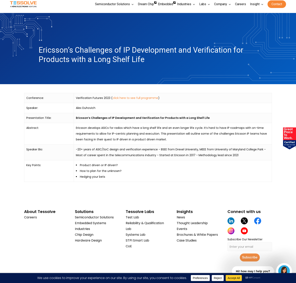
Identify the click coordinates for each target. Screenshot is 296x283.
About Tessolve (40, 211)
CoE (129, 246)
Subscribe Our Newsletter (245, 239)
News (181, 217)
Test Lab (132, 217)
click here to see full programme (135, 98)
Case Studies (187, 240)
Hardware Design (88, 240)
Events (182, 229)
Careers (30, 217)
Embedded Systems (90, 223)
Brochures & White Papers (197, 234)
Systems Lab (135, 234)
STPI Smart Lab (137, 240)
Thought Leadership (192, 223)
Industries (82, 229)
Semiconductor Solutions (94, 217)
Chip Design (84, 234)
